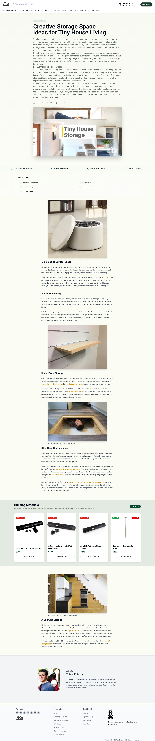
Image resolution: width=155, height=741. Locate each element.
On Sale (37, 10)
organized (80, 81)
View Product (29, 556)
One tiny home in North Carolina (52, 384)
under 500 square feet (78, 39)
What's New (47, 10)
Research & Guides (59, 10)
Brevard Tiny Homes (76, 384)
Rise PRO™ (73, 10)
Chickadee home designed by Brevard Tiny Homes (86, 482)
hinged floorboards (75, 392)
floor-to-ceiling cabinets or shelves (67, 469)
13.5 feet (108, 277)
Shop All (135, 506)
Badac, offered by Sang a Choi (98, 83)
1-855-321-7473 (127, 3)
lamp (42, 92)
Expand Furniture (73, 631)
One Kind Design (57, 475)
